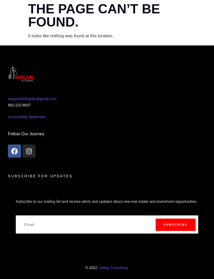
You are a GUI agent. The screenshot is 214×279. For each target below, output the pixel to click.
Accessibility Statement (27, 117)
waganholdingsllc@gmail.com (32, 99)
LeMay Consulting (113, 268)
